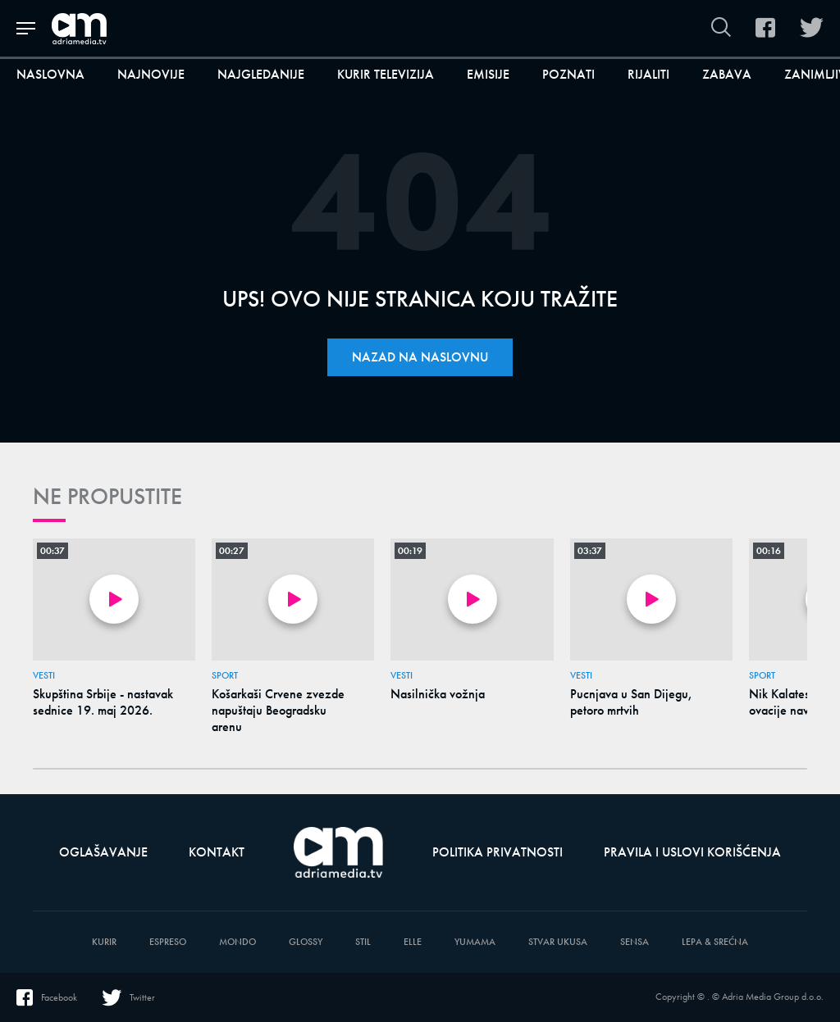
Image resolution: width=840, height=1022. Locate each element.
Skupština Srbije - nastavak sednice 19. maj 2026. (103, 702)
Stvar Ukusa (557, 942)
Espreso (167, 942)
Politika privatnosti (497, 852)
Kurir (104, 942)
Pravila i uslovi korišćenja (692, 852)
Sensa (634, 942)
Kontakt (216, 852)
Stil (363, 942)
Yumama (474, 942)
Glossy (305, 942)
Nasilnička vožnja (437, 694)
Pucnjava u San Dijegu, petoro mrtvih (631, 702)
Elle (413, 942)
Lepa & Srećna (715, 942)
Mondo (237, 942)
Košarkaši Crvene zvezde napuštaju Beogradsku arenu (278, 710)
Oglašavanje (103, 852)
